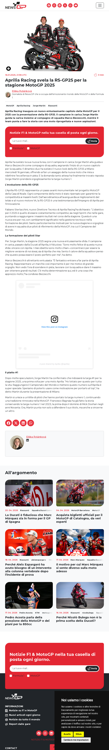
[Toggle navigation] (100, 5)
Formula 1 (18, 148)
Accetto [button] (67, 734)
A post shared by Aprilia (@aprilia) (54, 364)
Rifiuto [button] (79, 734)
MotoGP (35, 148)
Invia (92, 141)
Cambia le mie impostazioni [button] (76, 740)
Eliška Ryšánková (22, 91)
